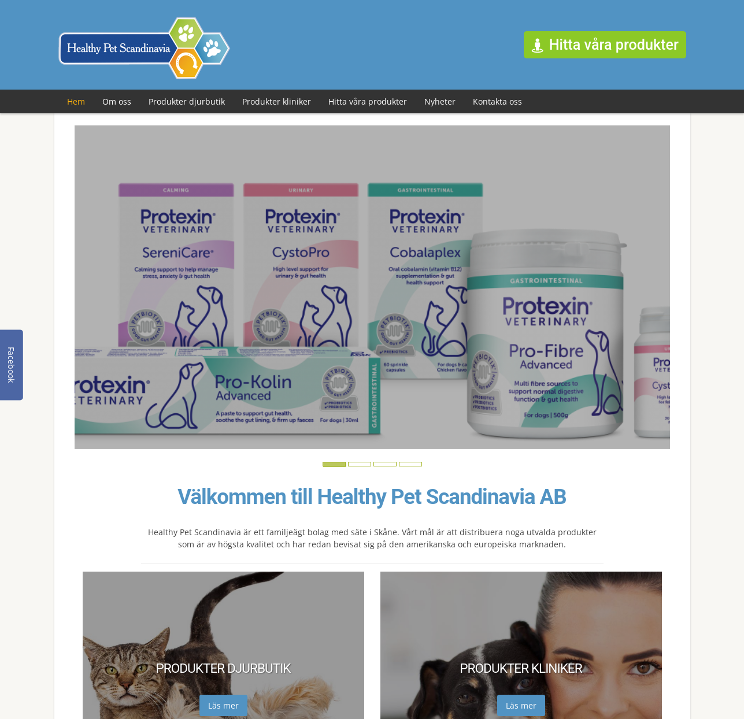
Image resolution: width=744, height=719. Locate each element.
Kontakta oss (497, 101)
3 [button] (380, 468)
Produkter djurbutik (187, 101)
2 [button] (354, 468)
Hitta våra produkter (367, 101)
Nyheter (440, 101)
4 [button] (405, 468)
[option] (372, 287)
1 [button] (329, 468)
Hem (76, 101)
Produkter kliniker (276, 101)
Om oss (116, 101)
